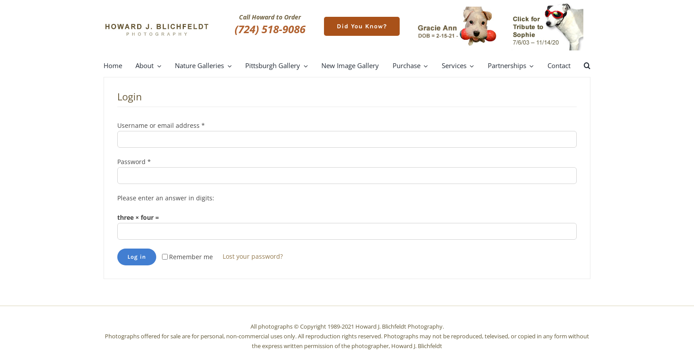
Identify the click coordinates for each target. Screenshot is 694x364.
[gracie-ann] (457, 9)
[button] (587, 66)
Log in (136, 256)
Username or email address (161, 125)
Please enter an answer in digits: (165, 198)
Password (134, 161)
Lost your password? (253, 256)
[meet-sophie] (547, 5)
